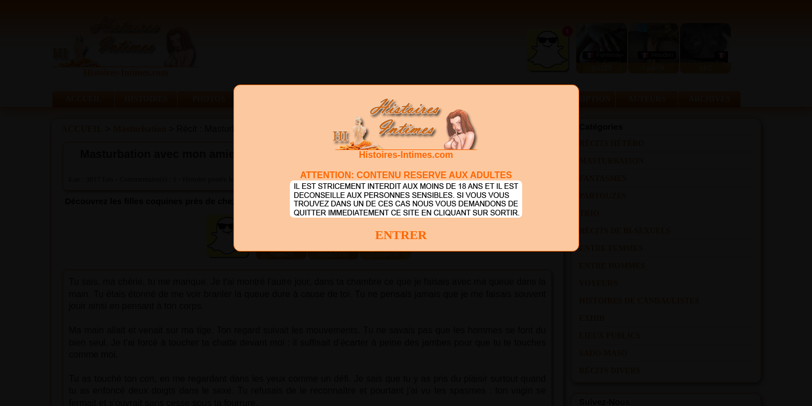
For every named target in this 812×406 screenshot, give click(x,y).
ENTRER (401, 235)
